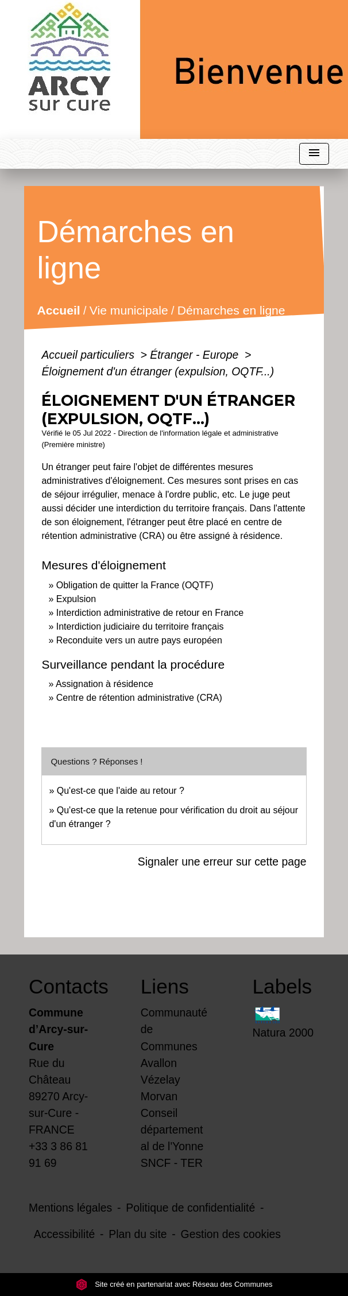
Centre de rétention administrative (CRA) (139, 698)
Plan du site (138, 1234)
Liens (165, 986)
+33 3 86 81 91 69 (58, 1154)
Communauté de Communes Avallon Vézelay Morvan (174, 1054)
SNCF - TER (172, 1163)
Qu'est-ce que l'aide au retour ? (120, 791)
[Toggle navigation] (314, 154)
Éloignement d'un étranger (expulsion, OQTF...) (157, 371)
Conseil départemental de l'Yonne (172, 1130)
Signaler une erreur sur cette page (222, 861)
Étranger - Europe (195, 354)
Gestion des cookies (231, 1234)
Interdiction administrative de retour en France (149, 613)
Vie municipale (129, 310)
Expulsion (76, 599)
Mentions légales (70, 1207)
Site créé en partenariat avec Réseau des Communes (174, 1284)
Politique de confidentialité (190, 1207)
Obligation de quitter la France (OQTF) (135, 585)
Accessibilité (64, 1234)
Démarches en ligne (231, 310)
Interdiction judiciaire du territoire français (140, 626)
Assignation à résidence (104, 684)
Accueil (58, 310)
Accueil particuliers (89, 354)
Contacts (62, 986)
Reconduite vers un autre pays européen (139, 640)
